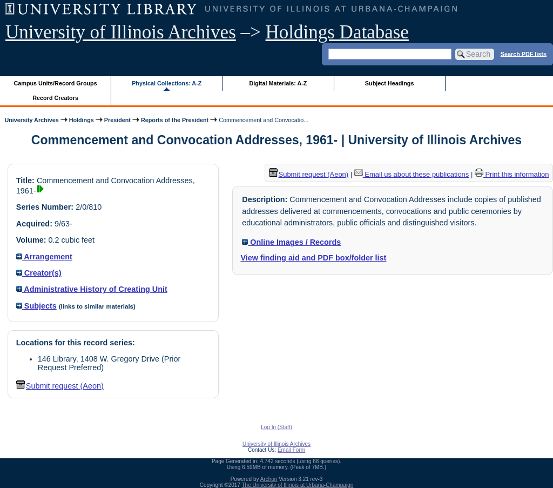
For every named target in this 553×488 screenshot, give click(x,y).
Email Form (291, 450)
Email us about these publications (411, 174)
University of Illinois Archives (120, 32)
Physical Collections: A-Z (166, 83)
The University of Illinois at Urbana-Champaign (298, 485)
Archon (269, 479)
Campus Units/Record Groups (55, 83)
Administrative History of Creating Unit (91, 289)
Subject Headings (389, 83)
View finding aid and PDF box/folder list (313, 257)
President (117, 120)
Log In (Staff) (276, 427)
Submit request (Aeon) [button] (60, 386)
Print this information (512, 174)
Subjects (36, 306)
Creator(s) (39, 273)
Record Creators (55, 98)
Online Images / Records (291, 242)
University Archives (31, 120)
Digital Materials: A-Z (278, 83)
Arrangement (44, 256)
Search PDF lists (524, 53)
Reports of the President (174, 120)
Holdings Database (337, 32)
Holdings (81, 120)
